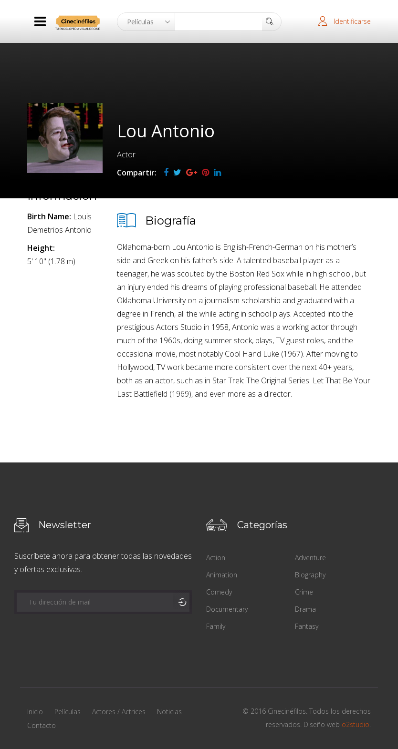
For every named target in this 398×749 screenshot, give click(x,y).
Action (215, 557)
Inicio (35, 711)
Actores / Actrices (119, 711)
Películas (67, 711)
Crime (304, 591)
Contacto (41, 725)
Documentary (227, 609)
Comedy (219, 591)
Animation (221, 574)
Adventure (310, 557)
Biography (310, 574)
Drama (305, 609)
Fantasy (306, 626)
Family (215, 626)
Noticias (169, 711)
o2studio (355, 724)
